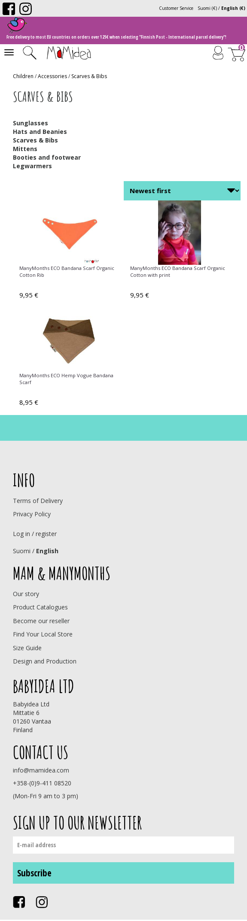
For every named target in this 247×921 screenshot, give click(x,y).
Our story (26, 594)
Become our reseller (41, 621)
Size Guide (27, 648)
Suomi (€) (207, 8)
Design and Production (44, 661)
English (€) (233, 8)
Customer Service (176, 8)
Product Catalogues (40, 607)
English (47, 551)
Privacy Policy (32, 514)
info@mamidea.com (41, 770)
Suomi (21, 551)
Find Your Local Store (43, 634)
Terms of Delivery (38, 501)
